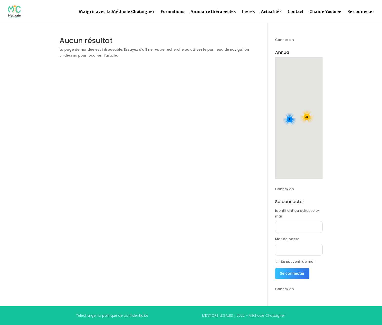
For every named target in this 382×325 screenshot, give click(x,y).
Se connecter (360, 12)
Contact (295, 12)
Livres (248, 12)
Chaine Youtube (325, 12)
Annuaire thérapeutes (213, 12)
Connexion (284, 39)
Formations (172, 12)
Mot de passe (287, 238)
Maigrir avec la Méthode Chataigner (116, 12)
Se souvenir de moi (297, 261)
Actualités (271, 12)
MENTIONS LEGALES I (243, 315)
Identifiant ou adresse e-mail (297, 213)
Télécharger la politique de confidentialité (112, 315)
